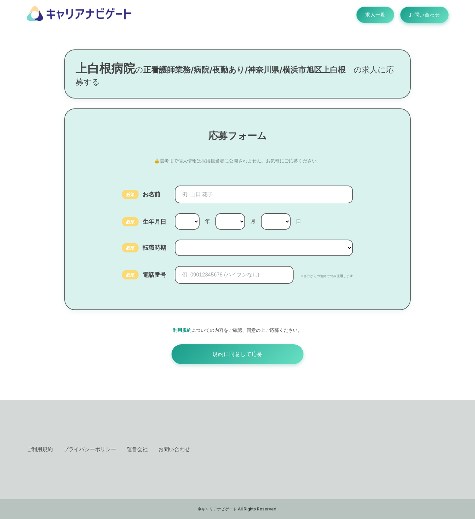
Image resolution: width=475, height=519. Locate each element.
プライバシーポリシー (89, 449)
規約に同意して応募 (237, 354)
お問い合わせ (422, 15)
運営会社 (137, 449)
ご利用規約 (39, 449)
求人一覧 (369, 15)
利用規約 (182, 330)
